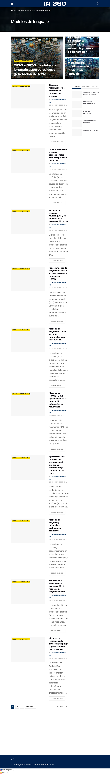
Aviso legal (36, 765)
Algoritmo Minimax (90, 130)
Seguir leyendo (57, 142)
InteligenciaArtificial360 (23, 765)
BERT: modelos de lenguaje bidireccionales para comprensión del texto (58, 155)
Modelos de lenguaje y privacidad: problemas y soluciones (55, 525)
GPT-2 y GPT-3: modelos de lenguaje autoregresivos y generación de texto (35, 69)
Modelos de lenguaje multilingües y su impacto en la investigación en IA (58, 216)
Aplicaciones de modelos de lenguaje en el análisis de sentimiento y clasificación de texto (57, 465)
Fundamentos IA (29, 10)
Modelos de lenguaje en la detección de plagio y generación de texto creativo (58, 644)
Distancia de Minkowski (87, 112)
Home (13, 10)
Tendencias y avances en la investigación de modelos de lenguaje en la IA (57, 586)
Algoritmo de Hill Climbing (89, 122)
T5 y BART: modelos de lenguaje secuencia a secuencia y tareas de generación (81, 45)
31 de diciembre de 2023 (57, 105)
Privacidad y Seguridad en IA (89, 103)
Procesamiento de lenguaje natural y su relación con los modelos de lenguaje (58, 273)
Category (20, 10)
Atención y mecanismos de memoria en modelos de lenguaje (57, 90)
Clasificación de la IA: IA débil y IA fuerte (91, 93)
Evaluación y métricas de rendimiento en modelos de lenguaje (78, 66)
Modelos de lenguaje (44, 10)
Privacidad (44, 765)
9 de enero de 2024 (55, 415)
